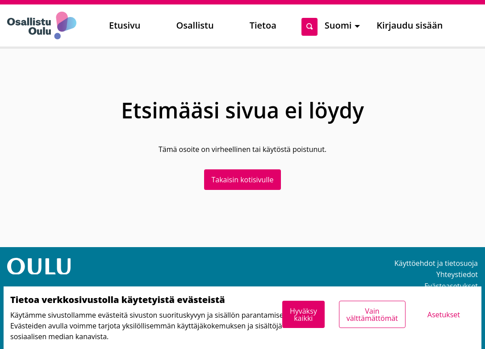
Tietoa (263, 25)
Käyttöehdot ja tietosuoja (436, 263)
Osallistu (194, 25)
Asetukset (443, 315)
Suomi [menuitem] (338, 25)
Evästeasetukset (451, 286)
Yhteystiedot (457, 274)
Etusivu (124, 25)
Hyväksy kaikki (303, 314)
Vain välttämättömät (372, 314)
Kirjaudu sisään (409, 25)
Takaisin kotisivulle (243, 180)
